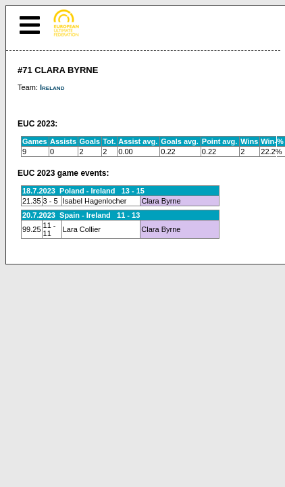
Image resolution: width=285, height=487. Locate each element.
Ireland (52, 87)
